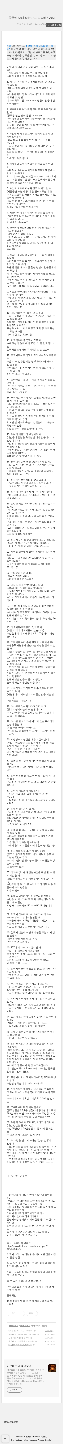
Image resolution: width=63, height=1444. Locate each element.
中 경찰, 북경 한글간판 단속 (20, 1345)
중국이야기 (13, 1325)
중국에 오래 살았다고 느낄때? (21, 1341)
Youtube (41, 1440)
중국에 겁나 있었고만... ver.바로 (22, 1334)
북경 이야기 (25, 1325)
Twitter (25, 1440)
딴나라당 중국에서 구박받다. (20, 1331)
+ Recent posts (10, 1422)
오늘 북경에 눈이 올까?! (18, 1338)
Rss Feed (15, 1440)
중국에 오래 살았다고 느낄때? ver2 (31, 17)
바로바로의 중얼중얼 (19, 1366)
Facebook (33, 1440)
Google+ (48, 1440)
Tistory (28, 1436)
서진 (9, 46)
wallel (44, 1436)
